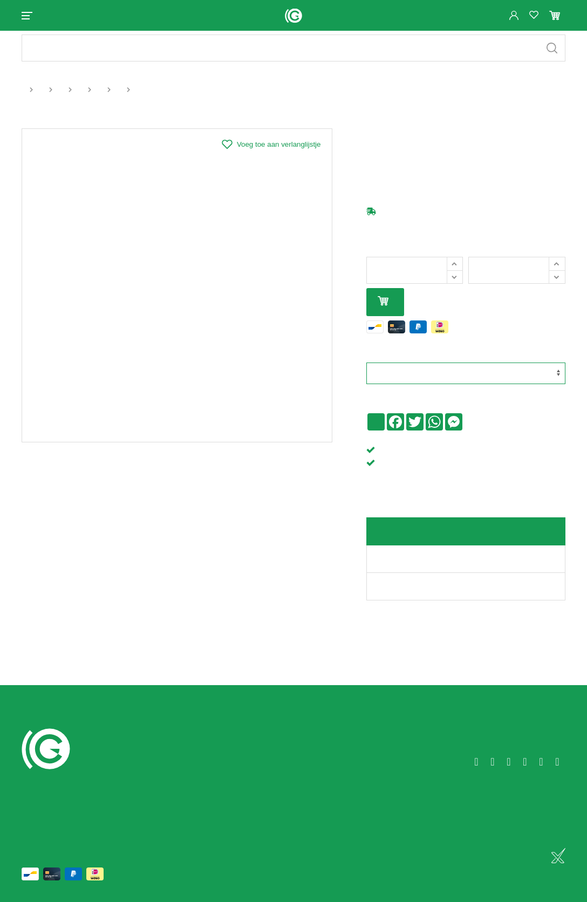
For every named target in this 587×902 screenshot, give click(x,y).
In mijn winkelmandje (383, 311)
